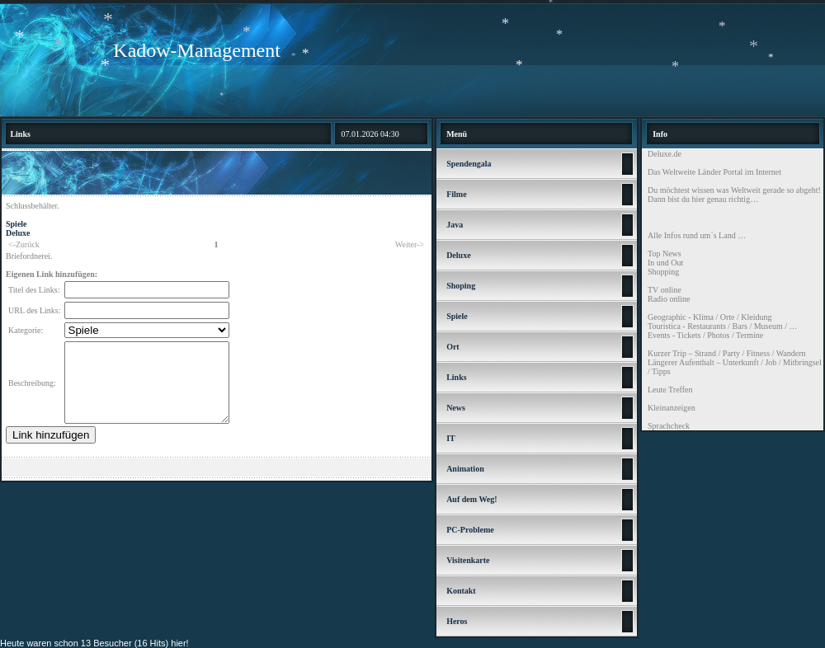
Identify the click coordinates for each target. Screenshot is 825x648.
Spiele (16, 223)
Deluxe (18, 232)
